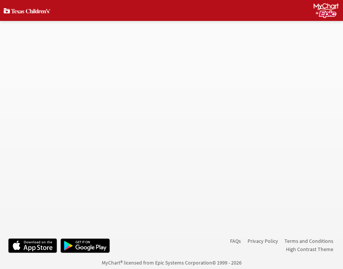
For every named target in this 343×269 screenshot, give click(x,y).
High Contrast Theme (309, 249)
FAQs (235, 241)
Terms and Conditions (308, 241)
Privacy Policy (263, 241)
